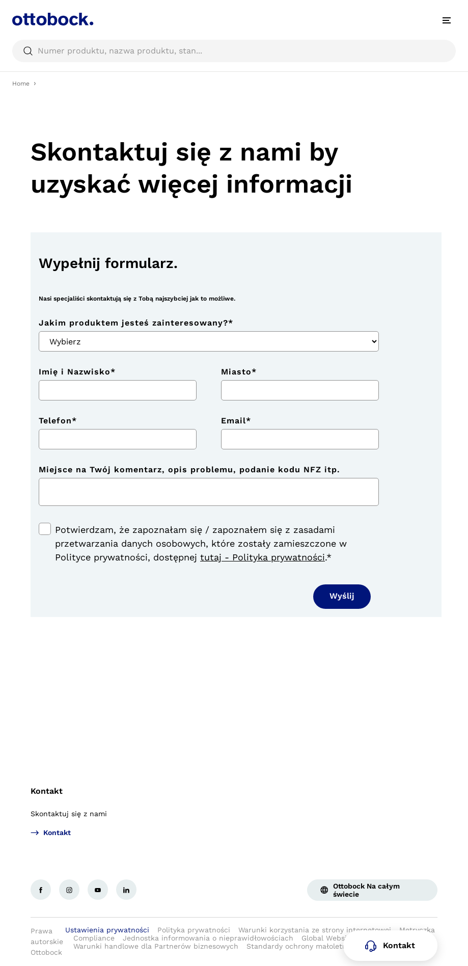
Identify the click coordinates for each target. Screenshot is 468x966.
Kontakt (47, 791)
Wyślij (341, 596)
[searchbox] (234, 51)
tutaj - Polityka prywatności (262, 557)
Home (21, 83)
